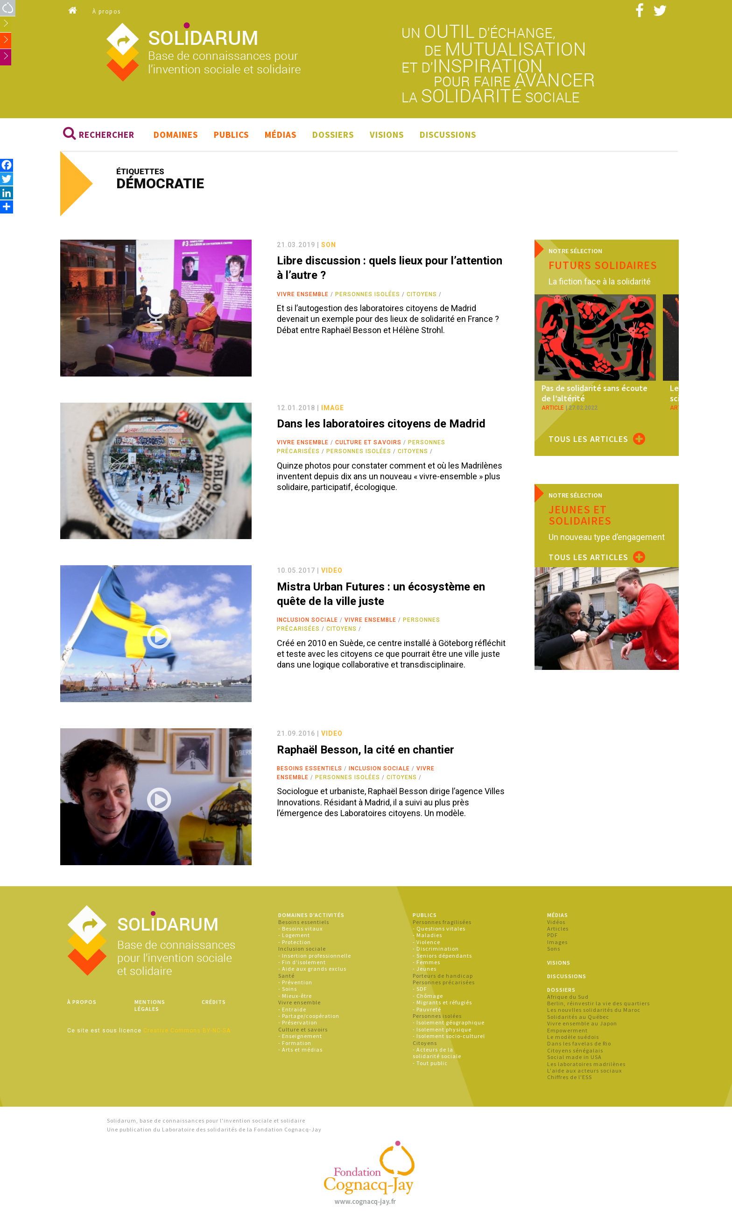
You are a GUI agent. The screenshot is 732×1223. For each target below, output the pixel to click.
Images (557, 942)
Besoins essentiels (309, 768)
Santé (286, 975)
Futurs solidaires (603, 265)
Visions (387, 134)
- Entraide (292, 1009)
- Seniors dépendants (442, 955)
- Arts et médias (300, 1049)
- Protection (294, 942)
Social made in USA (574, 1056)
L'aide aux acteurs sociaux (584, 1070)
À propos (106, 11)
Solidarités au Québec (578, 1016)
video (332, 571)
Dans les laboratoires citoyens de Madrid (381, 423)
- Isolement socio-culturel (449, 1035)
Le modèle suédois (573, 1036)
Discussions (448, 134)
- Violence (426, 942)
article (553, 408)
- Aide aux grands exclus (312, 969)
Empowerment (567, 1030)
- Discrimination (436, 948)
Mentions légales (149, 1005)
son (328, 245)
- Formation (294, 1042)
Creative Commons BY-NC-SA (187, 1030)
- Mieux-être (295, 995)
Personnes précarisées (444, 982)
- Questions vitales (439, 928)
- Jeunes (424, 969)
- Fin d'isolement (302, 962)
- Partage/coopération (308, 1015)
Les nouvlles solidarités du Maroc (593, 1010)
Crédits (214, 1001)
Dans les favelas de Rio (579, 1043)
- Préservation (297, 1022)
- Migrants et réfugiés (442, 1002)
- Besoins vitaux (300, 928)
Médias (280, 134)
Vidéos (556, 921)
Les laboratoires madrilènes (586, 1063)
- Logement (294, 935)
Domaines (176, 134)
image (332, 408)
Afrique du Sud (568, 996)
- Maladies (427, 935)
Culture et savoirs (368, 442)
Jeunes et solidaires (580, 515)
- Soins (287, 989)
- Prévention (295, 982)
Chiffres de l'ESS (569, 1077)
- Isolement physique (442, 1029)
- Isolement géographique (449, 1022)
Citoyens (422, 294)
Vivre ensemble (303, 294)
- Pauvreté (427, 1009)
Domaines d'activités (311, 914)
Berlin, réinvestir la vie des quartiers (598, 1003)
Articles (558, 928)
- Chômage (428, 995)
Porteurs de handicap (443, 975)
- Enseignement (300, 1035)
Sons (553, 948)
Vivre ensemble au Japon (582, 1023)
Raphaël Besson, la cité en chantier (365, 749)
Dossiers (333, 134)
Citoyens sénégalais (575, 1050)
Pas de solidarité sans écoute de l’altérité (595, 393)
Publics (231, 134)
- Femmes (426, 962)
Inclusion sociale (307, 620)
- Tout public (430, 1063)
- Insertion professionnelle (314, 955)
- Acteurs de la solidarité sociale (437, 1052)
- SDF (420, 989)
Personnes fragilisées (442, 921)
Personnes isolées (367, 294)
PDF (552, 935)
